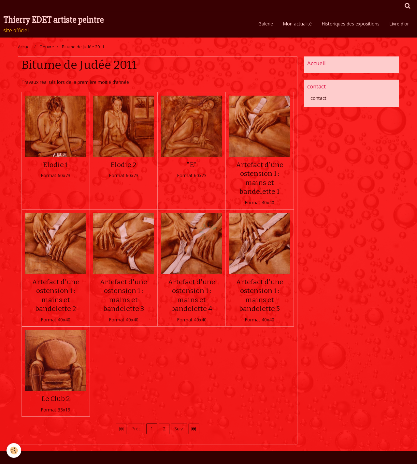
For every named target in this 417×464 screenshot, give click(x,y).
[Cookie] (14, 450)
